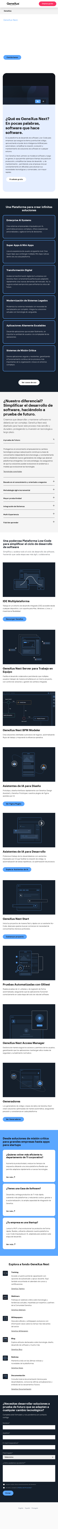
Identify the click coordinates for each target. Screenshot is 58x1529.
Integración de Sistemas (14, 506)
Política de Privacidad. (25, 1487)
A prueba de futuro (11, 440)
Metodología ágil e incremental (16, 490)
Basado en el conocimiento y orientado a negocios (25, 482)
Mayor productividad (12, 498)
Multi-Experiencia (11, 514)
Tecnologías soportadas (12, 471)
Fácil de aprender (11, 523)
